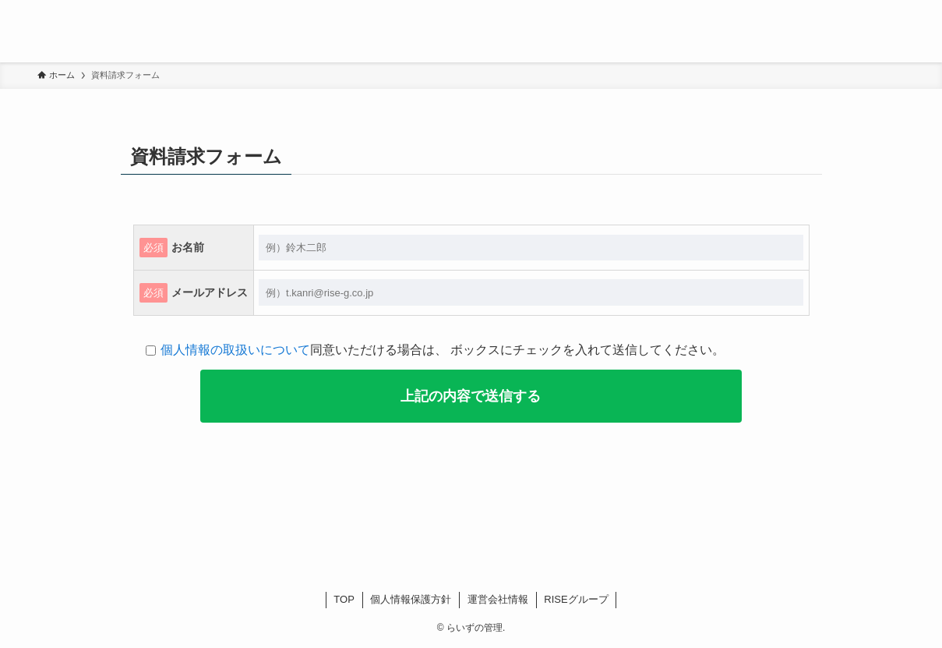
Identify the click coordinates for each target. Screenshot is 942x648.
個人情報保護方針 (410, 599)
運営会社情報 (497, 599)
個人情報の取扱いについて (235, 349)
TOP (344, 599)
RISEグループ (576, 599)
